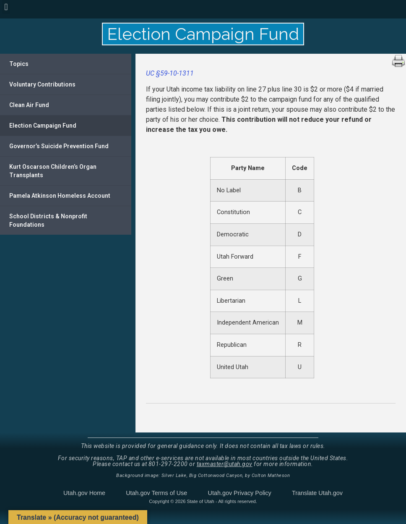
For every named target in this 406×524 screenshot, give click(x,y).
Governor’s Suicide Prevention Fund (59, 146)
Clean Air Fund (29, 105)
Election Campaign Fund (42, 125)
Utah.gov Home (84, 493)
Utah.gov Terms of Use (156, 493)
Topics (19, 63)
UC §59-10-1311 (170, 73)
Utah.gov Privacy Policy (239, 493)
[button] (6, 7)
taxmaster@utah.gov (224, 464)
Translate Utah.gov (317, 493)
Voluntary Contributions (42, 84)
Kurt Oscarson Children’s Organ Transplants (52, 170)
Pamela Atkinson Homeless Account (59, 195)
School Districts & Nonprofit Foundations (48, 220)
